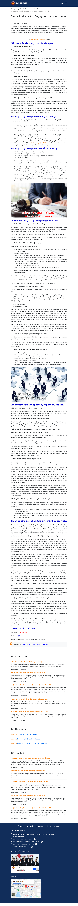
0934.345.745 (30, 844)
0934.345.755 (28, 839)
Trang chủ (14, 9)
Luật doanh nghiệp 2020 (38, 143)
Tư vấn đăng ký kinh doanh (29, 9)
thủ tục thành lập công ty (39, 39)
